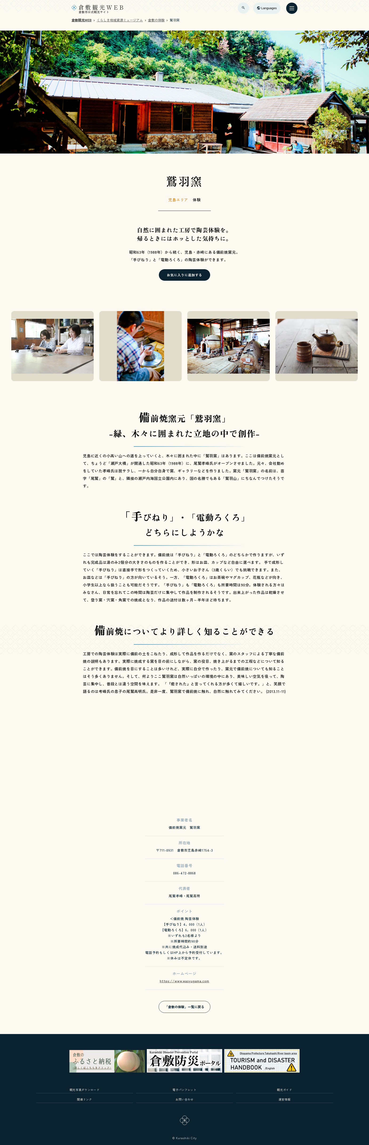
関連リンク (84, 1099)
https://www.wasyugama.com (184, 981)
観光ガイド (284, 1090)
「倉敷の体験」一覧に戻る (184, 1006)
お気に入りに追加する (184, 274)
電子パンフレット (184, 1090)
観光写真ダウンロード (85, 1090)
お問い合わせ (184, 1099)
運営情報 (285, 1099)
